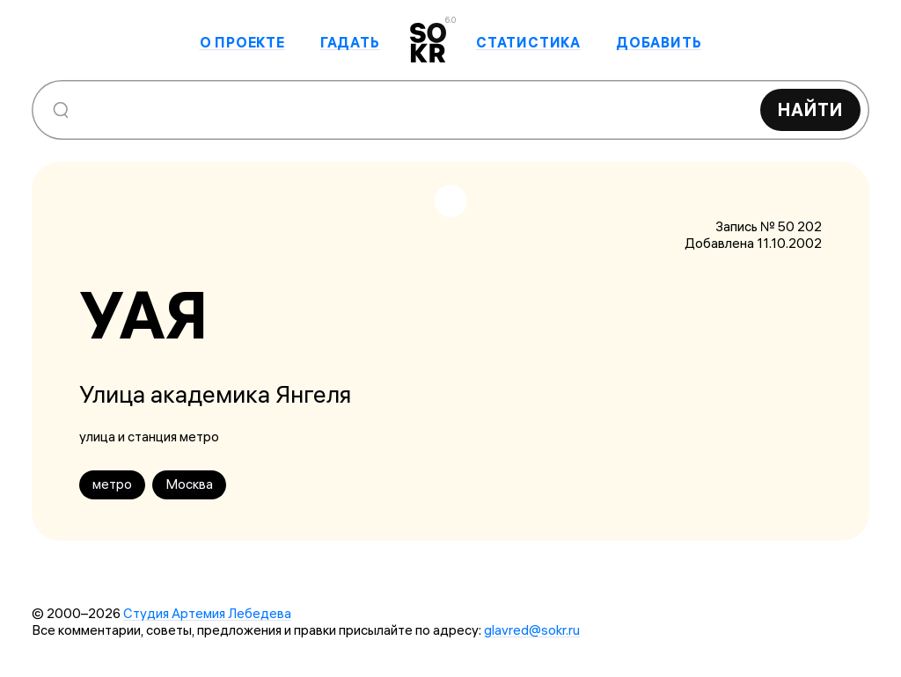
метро (112, 484)
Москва (189, 484)
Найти (810, 109)
